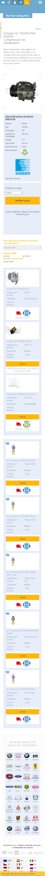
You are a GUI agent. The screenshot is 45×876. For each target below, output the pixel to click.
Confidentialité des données (22, 847)
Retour (38, 25)
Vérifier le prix (22, 200)
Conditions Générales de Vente (28, 845)
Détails (23, 364)
